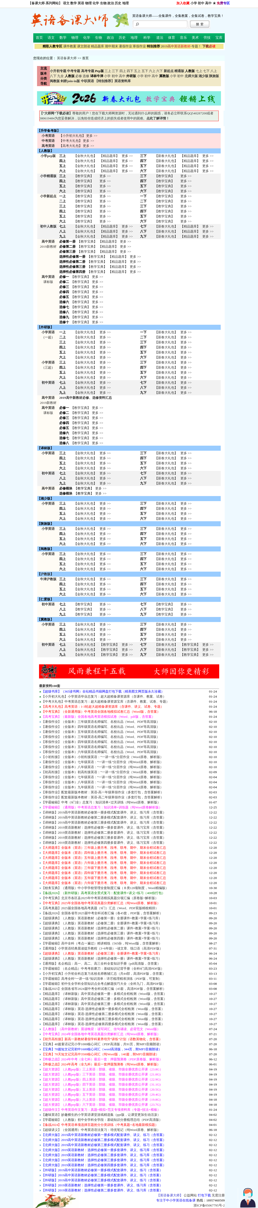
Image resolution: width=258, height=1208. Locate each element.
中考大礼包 (70, 141)
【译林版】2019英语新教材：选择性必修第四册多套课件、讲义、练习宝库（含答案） (104, 842)
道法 (159, 38)
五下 (145, 71)
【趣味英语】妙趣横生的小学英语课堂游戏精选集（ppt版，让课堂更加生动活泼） (101, 1115)
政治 (110, 3)
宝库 (218, 38)
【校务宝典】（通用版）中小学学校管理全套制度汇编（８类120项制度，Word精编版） (105, 888)
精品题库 (97, 46)
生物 (103, 3)
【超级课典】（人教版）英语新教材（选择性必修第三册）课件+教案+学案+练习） (102, 933)
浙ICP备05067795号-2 (209, 1205)
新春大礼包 (166, 156)
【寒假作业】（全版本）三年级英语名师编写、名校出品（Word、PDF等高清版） (101, 737)
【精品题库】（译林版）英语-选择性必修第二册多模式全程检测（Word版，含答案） (103, 1014)
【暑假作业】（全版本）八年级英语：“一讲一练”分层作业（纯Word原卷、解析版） (102, 767)
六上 (152, 71)
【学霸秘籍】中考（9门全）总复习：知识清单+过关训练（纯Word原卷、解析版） (101, 802)
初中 (201, 3)
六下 (159, 71)
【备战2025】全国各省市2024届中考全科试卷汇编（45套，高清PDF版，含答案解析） (104, 989)
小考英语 (48, 136)
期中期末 (111, 46)
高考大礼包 (70, 146)
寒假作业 (139, 46)
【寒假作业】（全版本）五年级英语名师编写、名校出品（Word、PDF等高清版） (101, 747)
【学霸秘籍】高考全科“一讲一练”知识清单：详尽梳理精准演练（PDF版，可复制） (102, 979)
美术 (195, 38)
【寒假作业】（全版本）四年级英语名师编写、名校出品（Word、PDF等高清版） (101, 742)
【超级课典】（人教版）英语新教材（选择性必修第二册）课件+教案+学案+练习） (102, 928)
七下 (206, 71)
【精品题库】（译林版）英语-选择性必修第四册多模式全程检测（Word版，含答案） (103, 1024)
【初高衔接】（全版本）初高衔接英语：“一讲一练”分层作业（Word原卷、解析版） (102, 772)
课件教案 (69, 46)
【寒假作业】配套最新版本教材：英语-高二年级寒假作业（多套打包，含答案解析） (103, 797)
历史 (118, 3)
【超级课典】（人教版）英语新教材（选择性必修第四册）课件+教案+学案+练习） (102, 938)
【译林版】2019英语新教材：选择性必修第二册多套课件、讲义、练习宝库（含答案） (104, 832)
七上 (199, 71)
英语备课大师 (67, 58)
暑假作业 (125, 46)
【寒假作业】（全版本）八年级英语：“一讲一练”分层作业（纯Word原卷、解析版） (102, 782)
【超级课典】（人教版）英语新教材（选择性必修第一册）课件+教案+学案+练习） (102, 958)
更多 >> (91, 136)
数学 (73, 3)
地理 (125, 3)
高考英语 (48, 146)
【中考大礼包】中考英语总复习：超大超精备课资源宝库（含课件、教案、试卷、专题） (105, 701)
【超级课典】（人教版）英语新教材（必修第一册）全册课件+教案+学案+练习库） (102, 918)
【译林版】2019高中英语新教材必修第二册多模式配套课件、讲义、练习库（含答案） (104, 817)
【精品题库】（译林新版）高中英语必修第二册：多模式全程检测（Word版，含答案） (104, 999)
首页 (39, 38)
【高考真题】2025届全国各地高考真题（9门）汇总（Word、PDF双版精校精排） (100, 908)
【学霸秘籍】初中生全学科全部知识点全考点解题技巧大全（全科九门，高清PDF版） (104, 984)
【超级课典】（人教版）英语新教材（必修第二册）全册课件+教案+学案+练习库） (102, 923)
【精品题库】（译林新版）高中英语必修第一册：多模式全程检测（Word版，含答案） (104, 994)
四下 (130, 71)
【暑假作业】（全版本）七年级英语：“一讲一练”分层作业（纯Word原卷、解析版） (102, 762)
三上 (108, 71)
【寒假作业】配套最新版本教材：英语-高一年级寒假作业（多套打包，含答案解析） (103, 792)
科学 (146, 38)
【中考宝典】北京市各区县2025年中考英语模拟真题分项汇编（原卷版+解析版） (100, 898)
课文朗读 (83, 46)
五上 (137, 71)
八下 (53, 76)
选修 (86, 76)
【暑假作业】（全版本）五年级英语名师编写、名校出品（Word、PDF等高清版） (101, 732)
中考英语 (48, 141)
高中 (208, 3)
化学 (95, 3)
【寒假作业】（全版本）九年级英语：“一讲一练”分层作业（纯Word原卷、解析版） (102, 787)
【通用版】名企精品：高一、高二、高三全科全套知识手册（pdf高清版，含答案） (101, 963)
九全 (60, 76)
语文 (66, 3)
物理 (88, 3)
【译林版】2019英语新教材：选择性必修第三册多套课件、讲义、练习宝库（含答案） (104, 837)
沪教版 (45, 574)
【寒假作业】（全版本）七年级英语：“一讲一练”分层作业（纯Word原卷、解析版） (102, 777)
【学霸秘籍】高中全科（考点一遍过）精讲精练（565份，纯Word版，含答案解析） (102, 943)
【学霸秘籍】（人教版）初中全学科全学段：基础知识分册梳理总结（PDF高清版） (102, 1120)
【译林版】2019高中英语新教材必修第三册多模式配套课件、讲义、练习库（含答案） (104, 822)
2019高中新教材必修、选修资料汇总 (85, 398)
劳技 (207, 38)
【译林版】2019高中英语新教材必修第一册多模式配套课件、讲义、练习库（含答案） (104, 812)
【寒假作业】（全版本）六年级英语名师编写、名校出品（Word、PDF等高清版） (101, 752)
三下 (115, 71)
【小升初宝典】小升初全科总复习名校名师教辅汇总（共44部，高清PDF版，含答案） (104, 973)
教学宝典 (83, 176)
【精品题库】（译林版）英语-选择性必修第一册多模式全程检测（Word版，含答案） (103, 1009)
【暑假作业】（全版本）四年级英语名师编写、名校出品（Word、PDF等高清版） (101, 727)
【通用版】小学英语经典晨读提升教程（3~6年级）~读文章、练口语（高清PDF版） (102, 948)
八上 (213, 71)
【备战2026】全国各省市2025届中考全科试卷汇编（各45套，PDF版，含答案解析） (102, 913)
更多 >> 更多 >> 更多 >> (105, 388)
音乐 (183, 38)
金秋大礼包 (85, 156)
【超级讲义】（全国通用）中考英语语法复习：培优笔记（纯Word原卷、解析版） (101, 1130)
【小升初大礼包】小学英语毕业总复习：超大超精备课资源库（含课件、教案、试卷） (104, 696)
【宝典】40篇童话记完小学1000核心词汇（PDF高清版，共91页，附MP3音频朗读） (102, 1044)
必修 (78, 76)
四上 (122, 71)
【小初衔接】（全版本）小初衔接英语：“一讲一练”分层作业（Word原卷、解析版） (102, 757)
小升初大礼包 (72, 136)
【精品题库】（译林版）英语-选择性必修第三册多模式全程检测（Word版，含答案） (103, 1019)
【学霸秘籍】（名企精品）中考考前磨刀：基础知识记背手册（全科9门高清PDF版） (103, 968)
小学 (193, 3)
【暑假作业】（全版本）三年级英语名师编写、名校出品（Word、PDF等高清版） (101, 722)
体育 (171, 38)
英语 (81, 3)
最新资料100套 (49, 686)
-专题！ (181, 46)
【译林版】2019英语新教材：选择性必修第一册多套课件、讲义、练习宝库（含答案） (104, 827)
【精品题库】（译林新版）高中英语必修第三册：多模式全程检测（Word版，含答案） (104, 1004)
